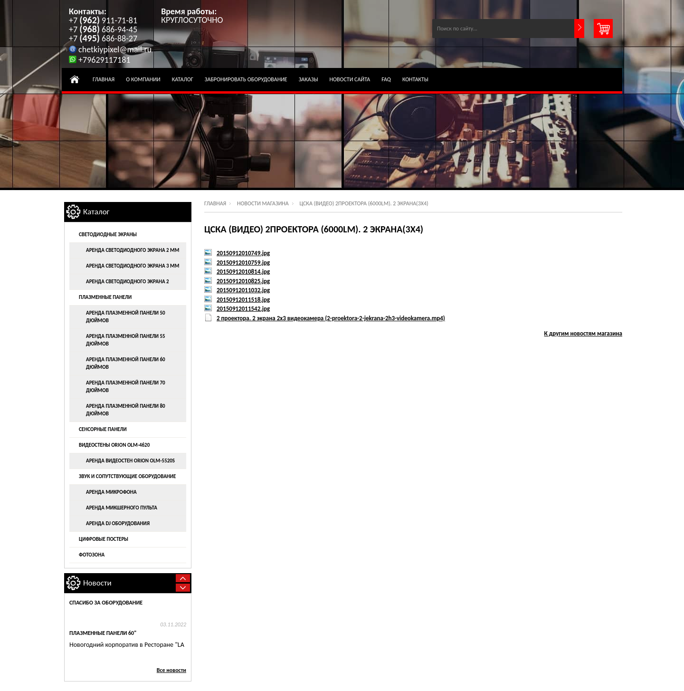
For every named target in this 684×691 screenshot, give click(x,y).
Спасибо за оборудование (105, 602)
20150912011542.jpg (243, 308)
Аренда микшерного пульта (121, 508)
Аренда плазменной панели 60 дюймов (125, 363)
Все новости (171, 670)
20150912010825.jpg (243, 281)
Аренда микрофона (111, 492)
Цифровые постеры (103, 539)
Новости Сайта (350, 79)
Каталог (182, 79)
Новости (97, 583)
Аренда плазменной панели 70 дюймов (125, 386)
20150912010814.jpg (243, 271)
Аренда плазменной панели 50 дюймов (125, 317)
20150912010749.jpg (243, 253)
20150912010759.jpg (243, 262)
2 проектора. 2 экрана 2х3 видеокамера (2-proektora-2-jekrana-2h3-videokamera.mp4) (331, 318)
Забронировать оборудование (246, 79)
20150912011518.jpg (243, 299)
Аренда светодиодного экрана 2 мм (132, 250)
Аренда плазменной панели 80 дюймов (125, 410)
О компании (143, 79)
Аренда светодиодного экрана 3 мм (132, 266)
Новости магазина (263, 203)
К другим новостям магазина (583, 333)
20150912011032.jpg (243, 290)
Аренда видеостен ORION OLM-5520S (130, 461)
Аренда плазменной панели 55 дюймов (125, 340)
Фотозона (91, 555)
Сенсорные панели (103, 429)
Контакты (415, 79)
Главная (103, 79)
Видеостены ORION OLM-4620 (114, 445)
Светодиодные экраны (108, 234)
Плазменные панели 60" (102, 633)
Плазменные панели (105, 297)
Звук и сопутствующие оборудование (127, 476)
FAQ (386, 79)
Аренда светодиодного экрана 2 (127, 281)
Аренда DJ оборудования (118, 523)
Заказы (308, 79)
